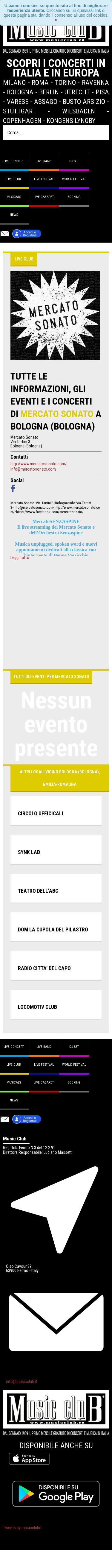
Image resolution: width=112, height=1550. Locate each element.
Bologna (20, 92)
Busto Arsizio (84, 101)
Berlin (49, 92)
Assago (45, 101)
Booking (73, 197)
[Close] (56, 20)
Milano (14, 82)
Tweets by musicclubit (22, 1527)
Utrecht (77, 92)
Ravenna (95, 82)
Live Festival (44, 179)
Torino (65, 82)
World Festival (74, 179)
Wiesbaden (78, 111)
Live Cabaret (44, 197)
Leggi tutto (19, 558)
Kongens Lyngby (71, 120)
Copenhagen (22, 120)
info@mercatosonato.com (33, 469)
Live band (43, 161)
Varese (17, 101)
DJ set (74, 161)
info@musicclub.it (21, 1381)
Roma (40, 82)
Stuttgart (19, 111)
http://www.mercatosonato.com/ (38, 463)
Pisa (102, 92)
